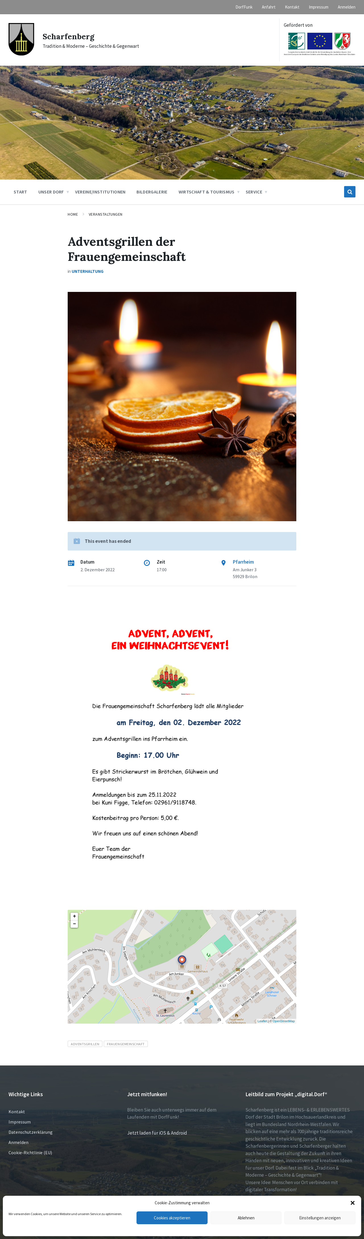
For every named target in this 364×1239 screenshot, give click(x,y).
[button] (352, 1203)
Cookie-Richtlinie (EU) (30, 1152)
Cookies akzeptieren (172, 1218)
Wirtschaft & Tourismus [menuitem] (207, 192)
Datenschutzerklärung (31, 1132)
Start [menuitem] (20, 192)
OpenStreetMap (284, 1021)
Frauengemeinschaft (125, 1044)
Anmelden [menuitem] (346, 7)
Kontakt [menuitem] (292, 7)
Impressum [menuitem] (318, 7)
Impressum (20, 1122)
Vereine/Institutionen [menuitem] (100, 192)
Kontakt (17, 1111)
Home (73, 214)
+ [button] (74, 916)
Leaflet (262, 1021)
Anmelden (18, 1142)
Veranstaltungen (106, 214)
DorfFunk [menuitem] (244, 7)
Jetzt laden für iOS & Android (157, 1133)
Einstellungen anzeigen (320, 1218)
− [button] (74, 924)
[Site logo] (21, 54)
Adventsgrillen (85, 1044)
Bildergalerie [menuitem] (151, 192)
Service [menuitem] (254, 192)
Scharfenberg (70, 36)
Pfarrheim (243, 562)
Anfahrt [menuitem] (269, 7)
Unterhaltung (88, 271)
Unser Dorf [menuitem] (51, 192)
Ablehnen (246, 1218)
